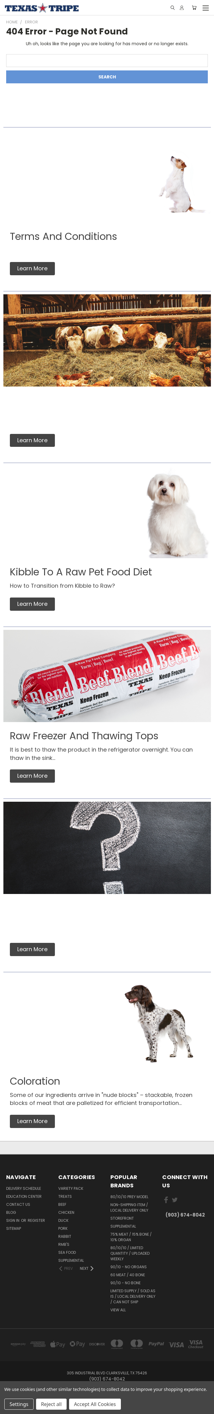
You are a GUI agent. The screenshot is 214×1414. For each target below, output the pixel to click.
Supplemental (71, 1260)
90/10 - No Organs (128, 1266)
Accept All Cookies (95, 1404)
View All (118, 1310)
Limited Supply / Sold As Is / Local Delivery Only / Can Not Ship (132, 1296)
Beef (62, 1204)
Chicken (66, 1212)
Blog (11, 1212)
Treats (65, 1196)
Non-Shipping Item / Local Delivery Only (129, 1207)
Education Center (24, 1196)
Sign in (13, 1220)
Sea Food (67, 1252)
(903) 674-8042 (185, 1215)
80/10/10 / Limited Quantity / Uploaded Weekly (130, 1253)
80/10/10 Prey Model (129, 1196)
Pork (63, 1228)
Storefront (122, 1218)
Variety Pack (70, 1188)
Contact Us (18, 1204)
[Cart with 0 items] (194, 7)
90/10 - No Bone (125, 1282)
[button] (32, 268)
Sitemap (13, 1228)
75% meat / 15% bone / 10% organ (131, 1237)
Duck (63, 1220)
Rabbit (64, 1236)
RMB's (63, 1244)
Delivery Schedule (23, 1188)
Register (36, 1220)
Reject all (51, 1404)
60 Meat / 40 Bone (127, 1274)
